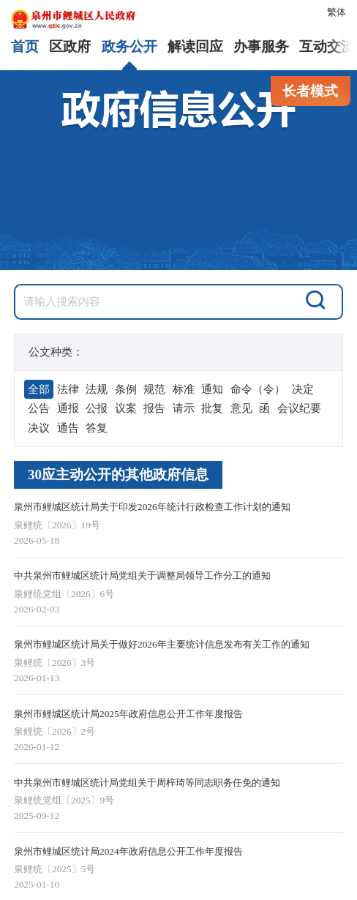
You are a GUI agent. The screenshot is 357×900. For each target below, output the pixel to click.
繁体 (336, 12)
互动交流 (327, 46)
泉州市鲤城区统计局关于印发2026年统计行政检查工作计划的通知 (152, 506)
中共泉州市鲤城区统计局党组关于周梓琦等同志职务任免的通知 (147, 782)
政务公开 (129, 46)
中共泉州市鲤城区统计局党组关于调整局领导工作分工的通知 (142, 575)
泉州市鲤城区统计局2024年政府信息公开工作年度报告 (128, 851)
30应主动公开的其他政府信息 (118, 474)
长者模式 (310, 91)
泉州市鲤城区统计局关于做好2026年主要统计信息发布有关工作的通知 (161, 644)
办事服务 (261, 46)
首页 (25, 46)
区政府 (70, 46)
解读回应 (195, 46)
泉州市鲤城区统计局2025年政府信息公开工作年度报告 (128, 713)
